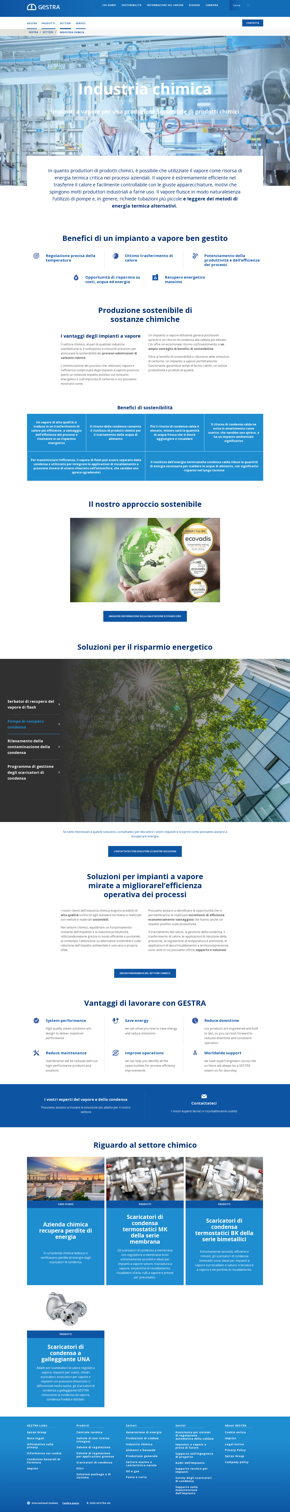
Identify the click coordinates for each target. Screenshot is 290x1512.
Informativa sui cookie (44, 1453)
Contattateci (204, 1103)
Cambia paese (70, 1503)
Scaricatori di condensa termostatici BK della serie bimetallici (224, 1230)
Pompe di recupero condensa (59, 724)
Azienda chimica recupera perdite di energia (65, 1230)
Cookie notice (235, 1432)
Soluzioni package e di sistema (93, 1475)
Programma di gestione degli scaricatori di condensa (59, 772)
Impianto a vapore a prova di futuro (190, 1446)
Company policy (237, 1462)
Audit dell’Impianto (190, 1463)
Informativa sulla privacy (40, 1445)
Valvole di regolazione (93, 1447)
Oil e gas (132, 1471)
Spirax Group (36, 1432)
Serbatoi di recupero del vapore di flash (59, 704)
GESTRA (33, 32)
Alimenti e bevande (141, 1450)
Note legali (35, 1438)
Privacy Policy (235, 1450)
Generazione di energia (144, 1432)
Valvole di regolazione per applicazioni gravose (95, 1454)
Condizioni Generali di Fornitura (43, 1460)
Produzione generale (142, 1456)
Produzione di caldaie (142, 1438)
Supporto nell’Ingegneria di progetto (194, 1455)
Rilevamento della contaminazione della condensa (59, 747)
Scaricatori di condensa (94, 1462)
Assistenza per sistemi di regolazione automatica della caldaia (194, 1435)
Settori (48, 32)
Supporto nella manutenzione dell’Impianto (186, 1490)
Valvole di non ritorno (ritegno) (92, 1439)
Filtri (80, 1468)
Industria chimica (139, 1444)
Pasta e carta (136, 1477)
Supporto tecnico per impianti (191, 1470)
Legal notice (234, 1444)
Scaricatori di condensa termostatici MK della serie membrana (145, 1229)
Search (248, 5)
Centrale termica (89, 1432)
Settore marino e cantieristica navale (141, 1463)
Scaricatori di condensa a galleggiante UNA (65, 1353)
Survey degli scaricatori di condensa (193, 1479)
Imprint (32, 1468)
